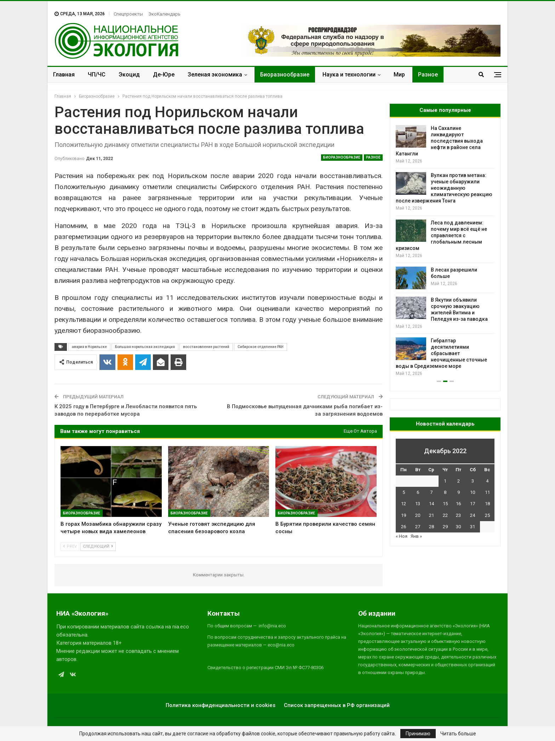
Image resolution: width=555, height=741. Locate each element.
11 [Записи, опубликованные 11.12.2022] (487, 492)
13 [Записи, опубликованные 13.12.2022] (417, 503)
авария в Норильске (89, 347)
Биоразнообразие (284, 74)
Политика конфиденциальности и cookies (220, 705)
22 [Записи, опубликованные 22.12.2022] (445, 515)
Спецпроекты (128, 14)
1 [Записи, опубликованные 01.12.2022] (445, 481)
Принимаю (418, 733)
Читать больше (458, 733)
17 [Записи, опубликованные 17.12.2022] (472, 503)
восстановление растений (206, 347)
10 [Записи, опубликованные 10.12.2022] (472, 492)
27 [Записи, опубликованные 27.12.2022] (417, 526)
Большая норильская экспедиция (145, 347)
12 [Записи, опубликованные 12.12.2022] (403, 503)
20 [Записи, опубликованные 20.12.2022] (417, 515)
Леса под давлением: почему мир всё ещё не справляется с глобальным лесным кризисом (441, 235)
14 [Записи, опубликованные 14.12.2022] (431, 503)
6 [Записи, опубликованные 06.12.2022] (418, 492)
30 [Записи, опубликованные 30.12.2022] (458, 526)
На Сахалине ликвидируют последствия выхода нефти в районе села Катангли (439, 140)
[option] (445, 251)
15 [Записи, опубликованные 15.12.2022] (445, 503)
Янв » (416, 536)
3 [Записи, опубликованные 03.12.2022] (472, 481)
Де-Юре (163, 74)
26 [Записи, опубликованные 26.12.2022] (403, 526)
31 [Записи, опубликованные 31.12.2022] (472, 526)
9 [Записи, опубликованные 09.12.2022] (458, 492)
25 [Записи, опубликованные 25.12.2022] (487, 515)
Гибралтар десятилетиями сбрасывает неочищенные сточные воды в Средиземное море (441, 353)
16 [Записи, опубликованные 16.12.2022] (458, 503)
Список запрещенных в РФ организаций (337, 705)
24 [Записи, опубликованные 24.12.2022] (472, 515)
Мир (399, 74)
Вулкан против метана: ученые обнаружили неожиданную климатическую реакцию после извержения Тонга (444, 188)
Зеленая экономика (215, 74)
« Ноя (401, 536)
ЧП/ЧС (96, 74)
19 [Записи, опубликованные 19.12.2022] (403, 515)
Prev (70, 546)
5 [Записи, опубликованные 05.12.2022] (403, 492)
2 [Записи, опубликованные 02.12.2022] (458, 481)
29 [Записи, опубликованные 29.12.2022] (445, 526)
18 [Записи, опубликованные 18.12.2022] (487, 503)
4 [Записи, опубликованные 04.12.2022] (487, 481)
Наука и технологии (349, 74)
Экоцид (129, 74)
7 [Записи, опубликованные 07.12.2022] (431, 492)
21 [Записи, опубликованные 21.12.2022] (431, 515)
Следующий (98, 546)
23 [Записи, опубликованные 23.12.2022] (458, 515)
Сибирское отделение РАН (261, 347)
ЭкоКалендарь (164, 14)
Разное (428, 74)
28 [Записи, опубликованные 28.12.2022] (431, 526)
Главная (64, 74)
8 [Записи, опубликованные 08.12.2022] (445, 492)
